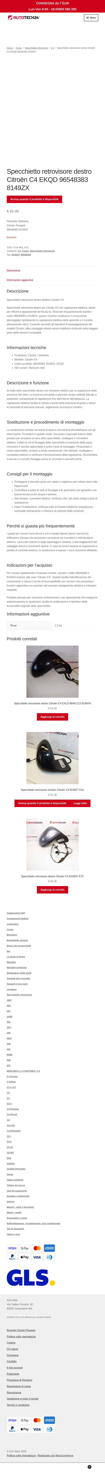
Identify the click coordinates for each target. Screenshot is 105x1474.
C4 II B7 (11, 1125)
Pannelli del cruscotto (18, 978)
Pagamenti (13, 1374)
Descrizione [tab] (13, 270)
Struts (10, 1174)
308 (8, 1033)
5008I (9, 1054)
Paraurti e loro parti (17, 984)
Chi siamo (12, 1349)
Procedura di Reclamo (19, 1380)
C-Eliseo (11, 1082)
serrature (12, 989)
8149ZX (15, 254)
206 (8, 1005)
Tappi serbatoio (15, 1180)
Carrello (81, 1466)
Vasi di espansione (17, 1191)
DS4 (9, 1158)
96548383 (26, 254)
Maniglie (11, 962)
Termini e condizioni (18, 1405)
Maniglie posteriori (17, 967)
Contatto (11, 1361)
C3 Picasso (13, 1109)
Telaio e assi (13, 1234)
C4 (52, 48)
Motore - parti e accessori (20, 1207)
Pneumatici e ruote (17, 1218)
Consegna (13, 1355)
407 (8, 1049)
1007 (9, 1000)
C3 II (9, 1103)
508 (8, 1060)
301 (8, 1022)
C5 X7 (10, 1147)
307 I (9, 1027)
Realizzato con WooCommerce (55, 1455)
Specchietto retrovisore (36, 48)
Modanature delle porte (19, 973)
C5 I (9, 1136)
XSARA (11, 1163)
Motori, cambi (14, 1212)
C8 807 (10, 1152)
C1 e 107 (11, 1087)
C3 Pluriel (12, 1114)
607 (8, 1065)
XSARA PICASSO (16, 1169)
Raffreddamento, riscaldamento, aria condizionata (33, 1223)
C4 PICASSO (13, 1131)
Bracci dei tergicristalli (19, 946)
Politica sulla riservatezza (21, 1336)
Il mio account (15, 1367)
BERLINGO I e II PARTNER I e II (23, 1071)
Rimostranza (14, 1392)
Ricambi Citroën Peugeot (21, 1330)
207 (8, 1011)
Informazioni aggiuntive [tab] (20, 280)
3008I (9, 1016)
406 (8, 1044)
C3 (8, 1098)
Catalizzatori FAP (16, 913)
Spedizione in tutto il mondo (22, 1398)
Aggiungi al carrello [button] (52, 716)
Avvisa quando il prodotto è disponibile (34, 199)
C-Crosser (12, 1076)
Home (10, 48)
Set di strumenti (15, 1229)
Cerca (52, 1468)
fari (8, 951)
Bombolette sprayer (17, 940)
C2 (8, 1092)
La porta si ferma (16, 956)
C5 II (9, 1141)
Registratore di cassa (19, 1386)
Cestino (11, 1342)
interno (10, 1201)
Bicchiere (12, 935)
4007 (9, 1038)
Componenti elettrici (18, 918)
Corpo (19, 48)
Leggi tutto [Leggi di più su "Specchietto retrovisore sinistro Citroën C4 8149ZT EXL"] (80, 803)
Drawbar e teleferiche (18, 1196)
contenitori (12, 924)
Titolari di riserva (16, 1185)
